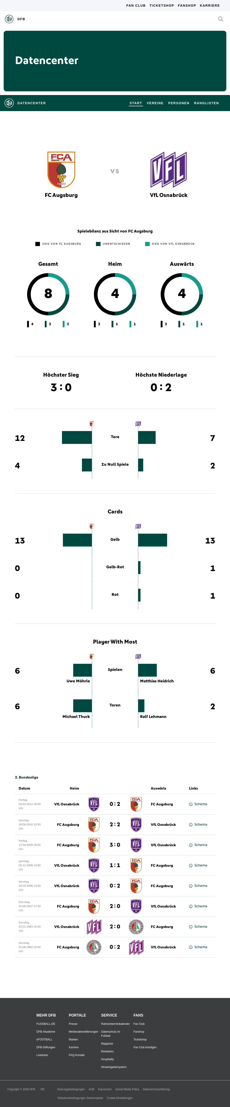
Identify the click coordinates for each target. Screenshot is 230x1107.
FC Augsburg (162, 804)
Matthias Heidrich (157, 681)
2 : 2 (115, 824)
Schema (198, 804)
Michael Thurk (76, 717)
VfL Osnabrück (66, 804)
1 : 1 (115, 865)
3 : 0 (115, 845)
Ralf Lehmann (153, 717)
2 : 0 (115, 906)
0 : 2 (115, 804)
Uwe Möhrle (78, 681)
